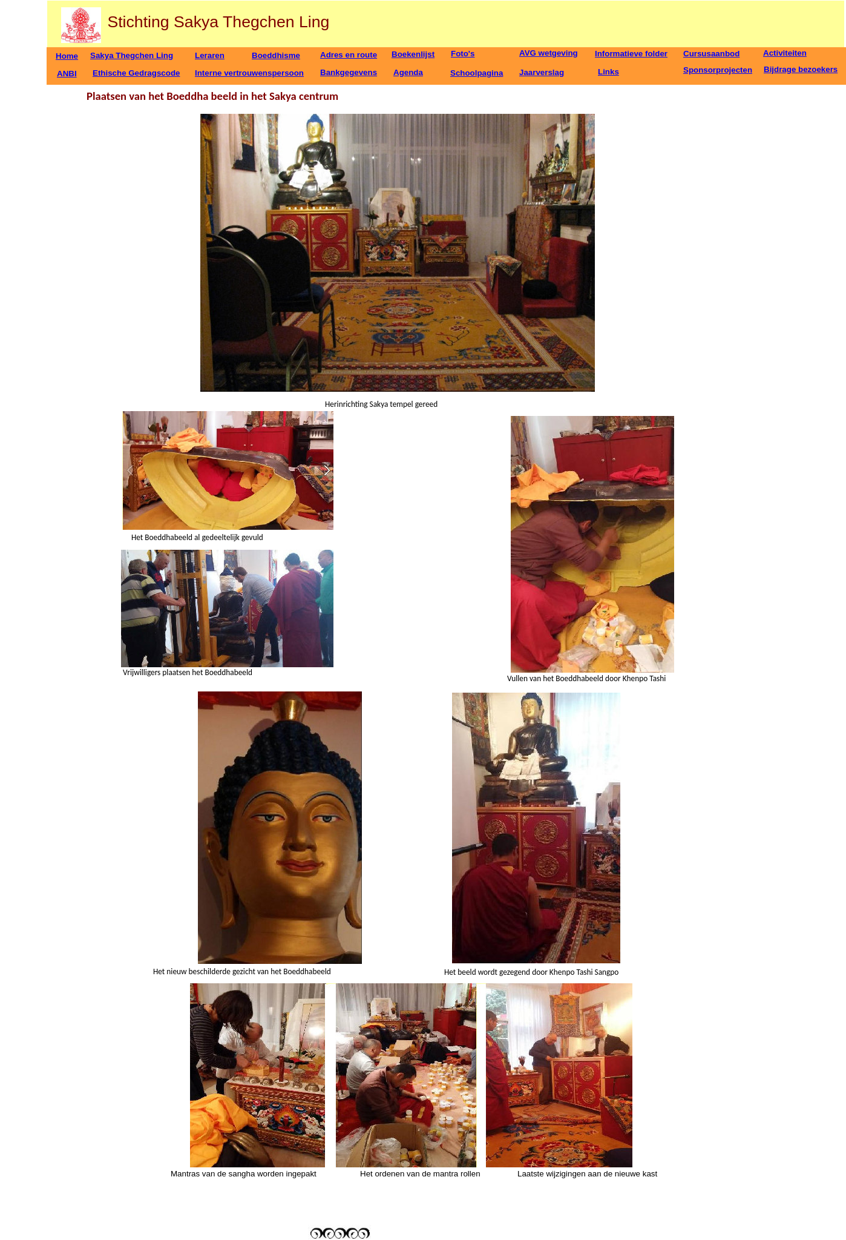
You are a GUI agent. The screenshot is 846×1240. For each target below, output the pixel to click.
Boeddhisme (276, 55)
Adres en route (348, 54)
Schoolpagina (476, 73)
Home (67, 56)
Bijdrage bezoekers (801, 69)
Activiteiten (785, 53)
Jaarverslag (541, 72)
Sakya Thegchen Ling (131, 55)
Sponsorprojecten (717, 69)
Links (608, 71)
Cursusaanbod (711, 53)
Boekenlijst (413, 54)
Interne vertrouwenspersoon (249, 73)
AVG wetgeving (548, 53)
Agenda (408, 72)
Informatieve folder (631, 53)
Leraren (210, 55)
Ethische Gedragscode (136, 73)
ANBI (67, 73)
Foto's (462, 53)
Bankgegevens (348, 72)
